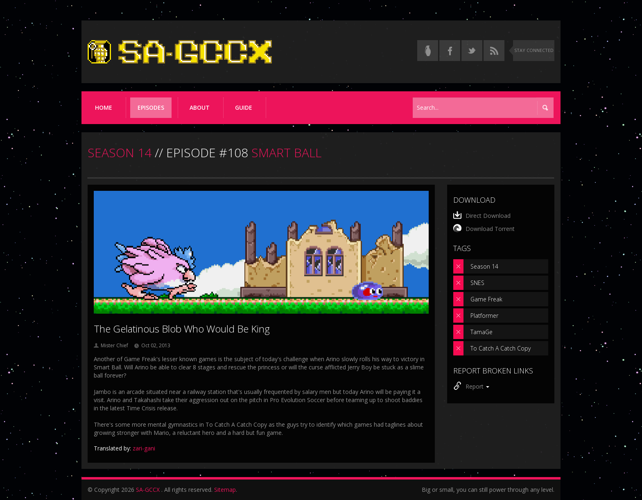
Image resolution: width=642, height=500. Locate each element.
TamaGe (481, 332)
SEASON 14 (119, 152)
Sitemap (225, 489)
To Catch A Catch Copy (500, 348)
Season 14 (484, 266)
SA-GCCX (148, 489)
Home (103, 107)
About (200, 107)
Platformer (484, 315)
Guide (243, 107)
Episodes (151, 107)
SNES (477, 283)
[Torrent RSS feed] (494, 50)
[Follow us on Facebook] (449, 50)
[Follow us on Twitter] (471, 50)
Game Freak (486, 299)
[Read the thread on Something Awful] (427, 50)
